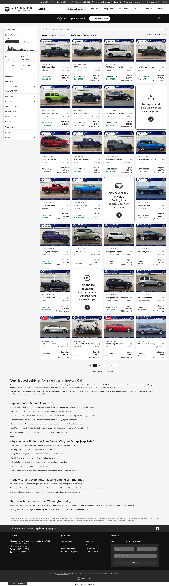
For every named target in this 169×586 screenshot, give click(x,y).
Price (12, 42)
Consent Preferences (17, 583)
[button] (107, 2)
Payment (27, 42)
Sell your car (90, 545)
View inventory (66, 542)
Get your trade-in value (99, 19)
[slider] (5, 52)
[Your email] (135, 556)
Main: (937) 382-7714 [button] (19, 549)
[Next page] (115, 365)
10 (111, 365)
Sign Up (135, 563)
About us (89, 542)
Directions (64, 545)
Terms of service (92, 551)
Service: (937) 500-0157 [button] (20, 552)
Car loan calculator (93, 548)
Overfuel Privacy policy (69, 551)
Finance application (67, 548)
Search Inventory (76, 9)
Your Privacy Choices (84, 584)
